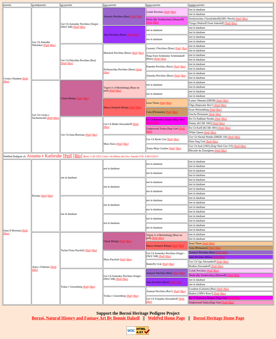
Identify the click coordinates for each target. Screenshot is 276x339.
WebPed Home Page (166, 318)
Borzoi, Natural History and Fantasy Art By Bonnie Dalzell (85, 318)
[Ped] (25, 78)
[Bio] (6, 81)
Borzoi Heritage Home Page (218, 318)
